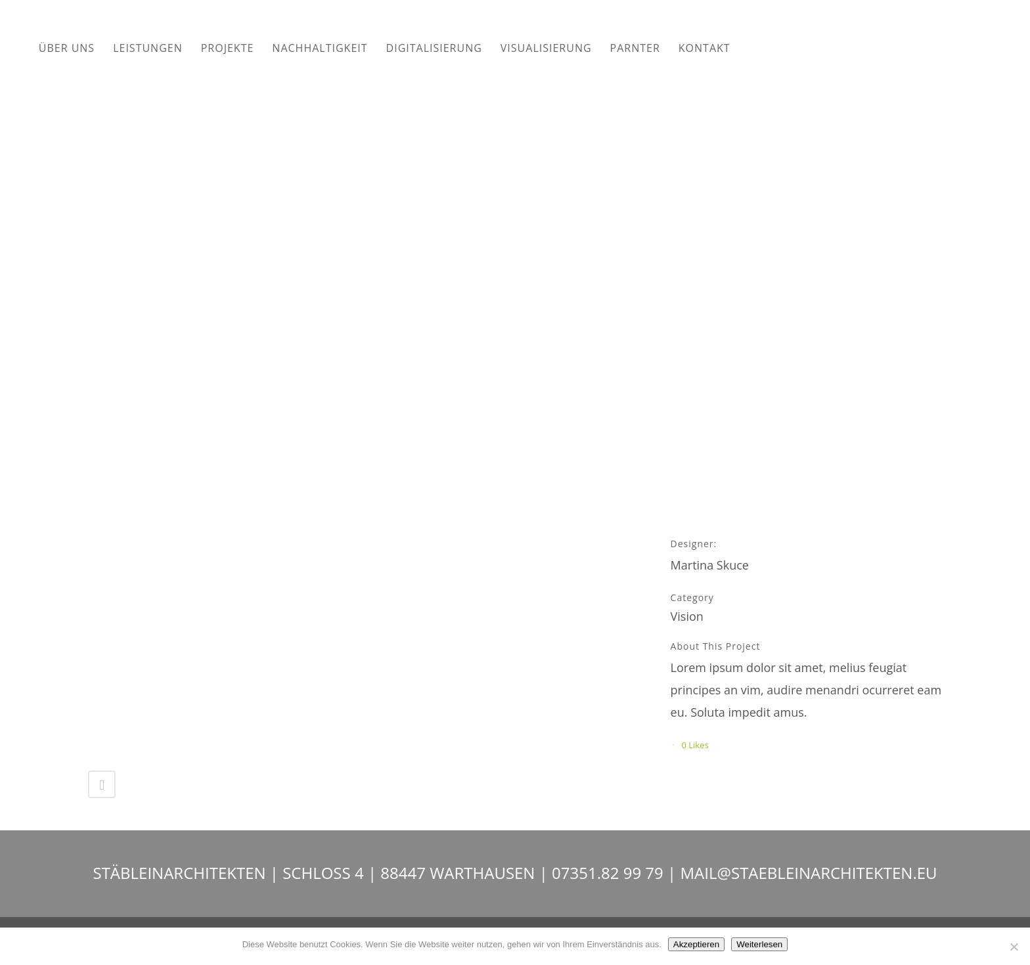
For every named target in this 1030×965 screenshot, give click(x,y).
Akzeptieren (696, 944)
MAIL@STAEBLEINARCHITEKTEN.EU (808, 873)
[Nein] (1013, 946)
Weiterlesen (759, 944)
